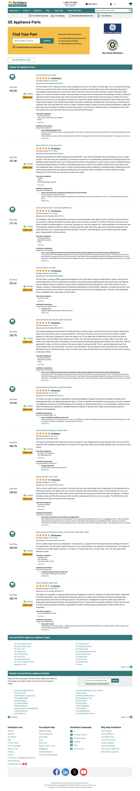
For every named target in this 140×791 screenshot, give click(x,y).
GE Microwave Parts (83, 654)
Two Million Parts (107, 737)
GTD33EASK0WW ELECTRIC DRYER (89, 691)
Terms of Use (13, 749)
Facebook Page (77, 738)
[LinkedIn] (65, 772)
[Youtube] (83, 772)
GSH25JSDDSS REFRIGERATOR (26, 709)
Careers (10, 755)
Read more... (45, 138)
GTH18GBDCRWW (21, 698)
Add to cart (27, 97)
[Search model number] (98, 681)
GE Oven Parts (19, 657)
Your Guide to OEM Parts (110, 749)
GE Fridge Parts (20, 652)
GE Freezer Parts (82, 649)
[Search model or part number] (113, 10)
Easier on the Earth (108, 740)
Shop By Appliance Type (21, 60)
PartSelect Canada (15, 764)
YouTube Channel (78, 734)
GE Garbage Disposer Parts (86, 652)
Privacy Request (14, 761)
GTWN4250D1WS (21, 711)
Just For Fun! (77, 748)
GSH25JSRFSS (20, 714)
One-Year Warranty (108, 746)
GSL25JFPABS (81, 701)
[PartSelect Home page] (21, 4)
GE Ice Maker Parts (21, 654)
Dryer (41, 740)
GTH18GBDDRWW (83, 711)
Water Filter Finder (74, 11)
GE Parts (79, 664)
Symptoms (37, 11)
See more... (41, 122)
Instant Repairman (46, 734)
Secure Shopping (107, 743)
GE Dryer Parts (19, 649)
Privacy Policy (13, 743)
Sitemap (11, 752)
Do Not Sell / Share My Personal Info (21, 758)
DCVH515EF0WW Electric (85, 714)
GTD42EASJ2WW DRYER (23, 691)
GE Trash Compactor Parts (24, 662)
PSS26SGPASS (81, 703)
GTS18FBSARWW (21, 703)
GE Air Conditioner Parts (23, 644)
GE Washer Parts (82, 662)
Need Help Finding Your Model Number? (97, 684)
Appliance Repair (45, 731)
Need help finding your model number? (30, 47)
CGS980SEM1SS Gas (84, 698)
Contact (11, 731)
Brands (25, 11)
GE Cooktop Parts (82, 644)
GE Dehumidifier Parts (22, 646)
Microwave (43, 743)
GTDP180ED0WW (82, 706)
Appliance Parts (20, 664)
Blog (48, 11)
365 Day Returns (107, 734)
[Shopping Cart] (130, 4)
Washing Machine (45, 752)
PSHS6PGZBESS (20, 701)
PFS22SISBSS (81, 709)
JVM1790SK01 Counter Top (24, 696)
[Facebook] (56, 772)
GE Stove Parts (81, 659)
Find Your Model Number (48, 755)
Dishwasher (43, 737)
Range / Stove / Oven (47, 746)
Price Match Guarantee (109, 752)
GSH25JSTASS (81, 693)
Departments (13, 11)
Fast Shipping (106, 731)
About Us (11, 734)
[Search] (130, 10)
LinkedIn (75, 741)
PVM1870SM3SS (20, 706)
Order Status (91, 4)
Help (9, 740)
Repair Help (59, 11)
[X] (74, 772)
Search (115, 681)
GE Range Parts (81, 657)
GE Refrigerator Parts (22, 659)
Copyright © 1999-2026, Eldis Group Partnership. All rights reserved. (70, 787)
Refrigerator (43, 749)
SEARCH (47, 41)
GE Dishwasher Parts (83, 646)
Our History (12, 737)
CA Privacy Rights (14, 746)
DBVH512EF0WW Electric (85, 696)
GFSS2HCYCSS (20, 693)
